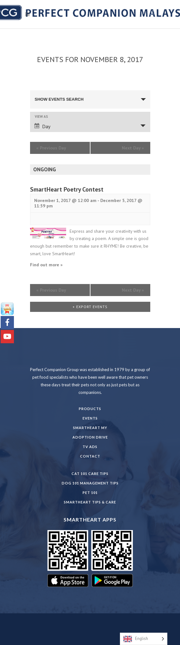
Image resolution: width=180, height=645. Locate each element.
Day (42, 126)
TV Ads (90, 447)
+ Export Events (90, 306)
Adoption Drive (90, 437)
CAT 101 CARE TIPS (90, 473)
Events (90, 418)
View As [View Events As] (41, 116)
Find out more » (46, 265)
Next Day (133, 148)
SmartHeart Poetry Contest (66, 189)
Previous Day (51, 148)
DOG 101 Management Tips (90, 483)
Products (90, 409)
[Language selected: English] (143, 639)
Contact (90, 456)
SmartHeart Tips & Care (90, 502)
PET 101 (90, 492)
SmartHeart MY (90, 428)
